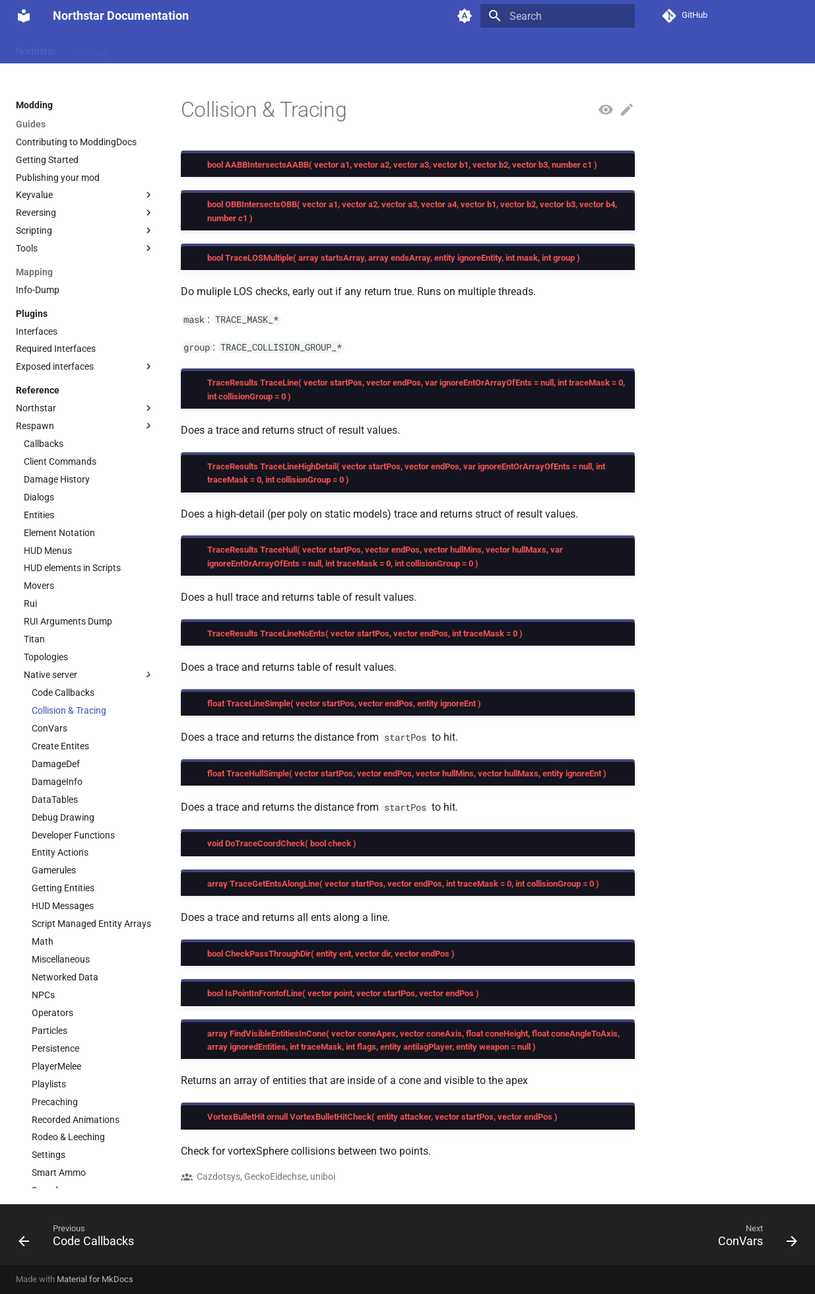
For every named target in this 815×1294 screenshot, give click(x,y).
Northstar (36, 48)
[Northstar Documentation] (24, 16)
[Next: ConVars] (753, 1238)
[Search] (557, 16)
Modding (90, 48)
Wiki (132, 48)
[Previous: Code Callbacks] (80, 1238)
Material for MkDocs (95, 1279)
